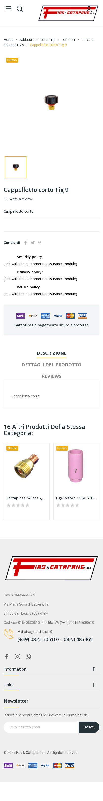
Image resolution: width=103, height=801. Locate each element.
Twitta (32, 242)
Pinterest (39, 242)
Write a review (20, 199)
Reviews (51, 376)
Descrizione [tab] (52, 353)
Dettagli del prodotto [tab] (51, 365)
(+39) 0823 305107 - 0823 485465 (55, 639)
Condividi (25, 242)
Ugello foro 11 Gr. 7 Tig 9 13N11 (76, 498)
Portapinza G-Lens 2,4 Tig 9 (26, 498)
